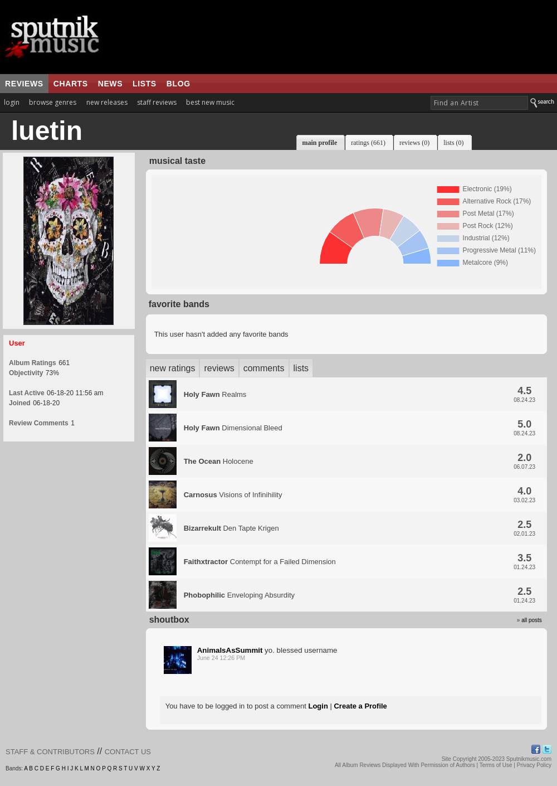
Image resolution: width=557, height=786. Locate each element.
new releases (107, 102)
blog (178, 83)
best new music (210, 102)
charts (70, 83)
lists (145, 83)
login (11, 102)
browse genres (52, 102)
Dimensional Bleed (233, 428)
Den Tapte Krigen (231, 528)
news (110, 83)
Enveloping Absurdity (239, 595)
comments (264, 368)
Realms (215, 394)
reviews (24, 83)
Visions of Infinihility (233, 495)
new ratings (173, 368)
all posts (531, 620)
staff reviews (157, 102)
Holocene (218, 461)
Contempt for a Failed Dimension (260, 561)
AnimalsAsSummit (230, 650)
